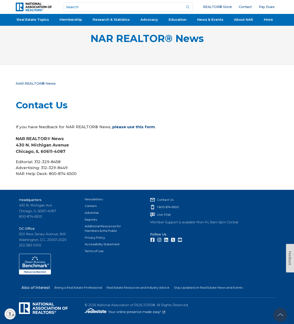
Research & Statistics (111, 19)
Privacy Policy (95, 237)
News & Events (210, 19)
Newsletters (94, 199)
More (268, 19)
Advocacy (149, 19)
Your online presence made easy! (136, 312)
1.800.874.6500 (168, 207)
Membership (71, 19)
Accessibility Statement (102, 244)
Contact (245, 7)
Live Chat (164, 214)
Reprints (91, 219)
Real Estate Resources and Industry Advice (138, 287)
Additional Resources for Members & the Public (103, 228)
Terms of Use (94, 251)
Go (187, 7)
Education (177, 19)
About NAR (243, 19)
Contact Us (165, 199)
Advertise (92, 212)
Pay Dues (267, 7)
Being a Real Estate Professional (78, 287)
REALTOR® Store (217, 7)
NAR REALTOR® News (147, 38)
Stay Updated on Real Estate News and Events (208, 287)
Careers (91, 206)
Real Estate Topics (33, 19)
